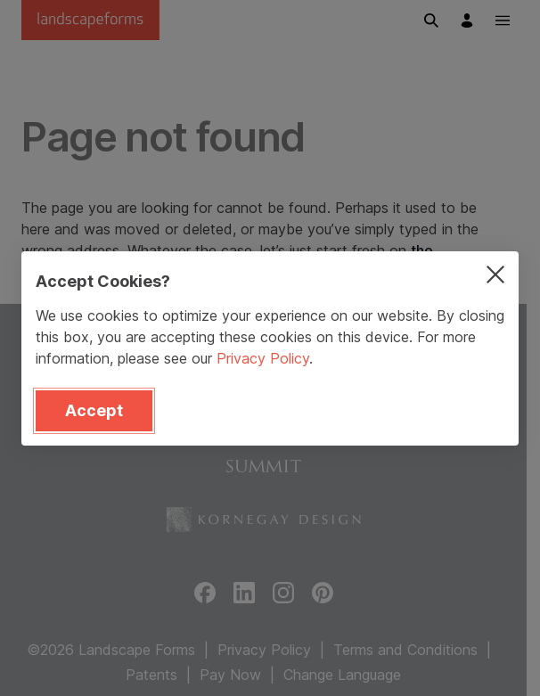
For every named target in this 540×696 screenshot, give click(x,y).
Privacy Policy (263, 358)
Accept (94, 410)
